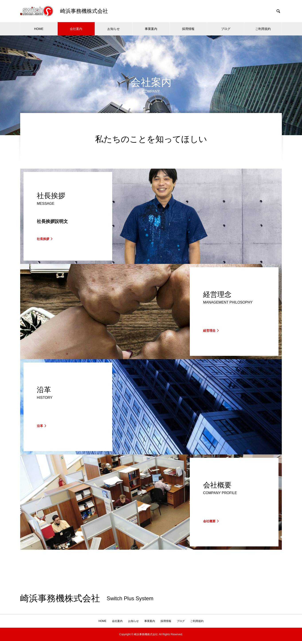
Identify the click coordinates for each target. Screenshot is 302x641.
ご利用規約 (263, 29)
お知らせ (113, 29)
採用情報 (188, 29)
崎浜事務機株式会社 (60, 598)
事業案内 (151, 29)
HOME (38, 29)
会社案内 (76, 29)
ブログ (225, 29)
